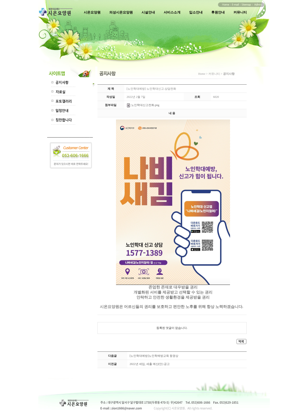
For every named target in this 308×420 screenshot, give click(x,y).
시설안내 (148, 12)
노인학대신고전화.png (143, 105)
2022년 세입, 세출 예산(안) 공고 (150, 364)
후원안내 (218, 12)
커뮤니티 (240, 12)
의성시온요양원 (121, 12)
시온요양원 (92, 12)
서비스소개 (172, 12)
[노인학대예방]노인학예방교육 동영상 (154, 355)
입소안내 (196, 12)
